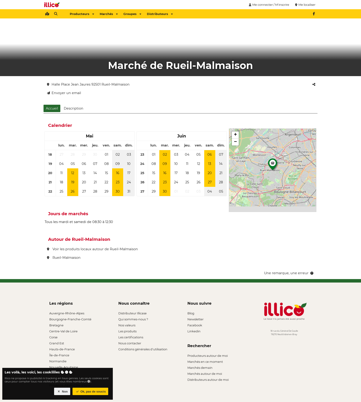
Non (62, 391)
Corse (53, 337)
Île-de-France (59, 355)
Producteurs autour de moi (207, 355)
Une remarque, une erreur (289, 273)
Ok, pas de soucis (90, 391)
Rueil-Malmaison (64, 258)
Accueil (52, 108)
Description (73, 108)
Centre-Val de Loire (63, 331)
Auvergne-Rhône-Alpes (66, 313)
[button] (272, 165)
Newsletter (195, 319)
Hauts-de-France (62, 349)
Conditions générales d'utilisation (142, 349)
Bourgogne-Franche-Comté (70, 319)
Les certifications (130, 337)
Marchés (109, 14)
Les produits (127, 331)
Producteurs (82, 14)
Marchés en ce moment (205, 361)
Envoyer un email (64, 93)
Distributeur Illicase (132, 313)
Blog (190, 313)
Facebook (194, 325)
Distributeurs (160, 14)
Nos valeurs (126, 325)
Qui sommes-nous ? (133, 319)
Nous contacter (129, 343)
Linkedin (194, 331)
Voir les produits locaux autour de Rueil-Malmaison (92, 249)
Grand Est (56, 343)
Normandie (58, 361)
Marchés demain (200, 367)
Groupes (132, 14)
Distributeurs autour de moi (208, 379)
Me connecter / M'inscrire (268, 4)
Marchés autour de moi (204, 373)
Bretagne (56, 325)
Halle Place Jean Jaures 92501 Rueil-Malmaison (88, 84)
